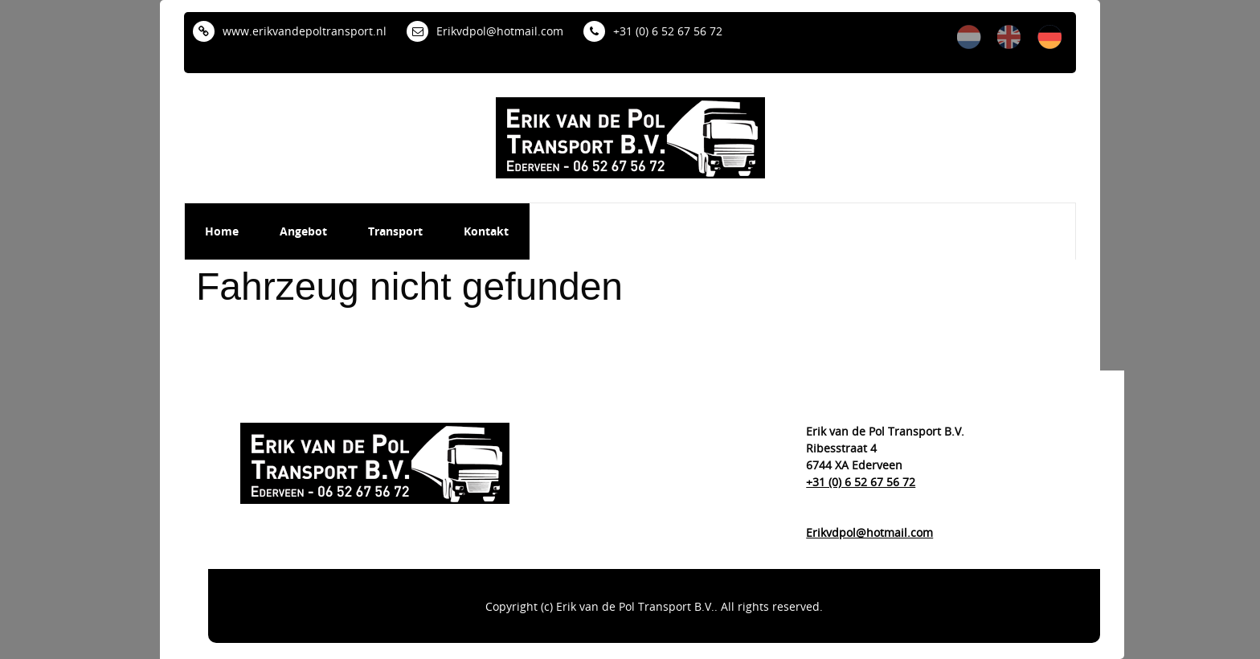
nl (969, 37)
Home (222, 231)
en (1009, 37)
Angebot (303, 231)
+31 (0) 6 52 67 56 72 (652, 31)
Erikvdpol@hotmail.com (485, 31)
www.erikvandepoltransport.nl (290, 31)
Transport (395, 231)
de (1049, 37)
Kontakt (486, 231)
